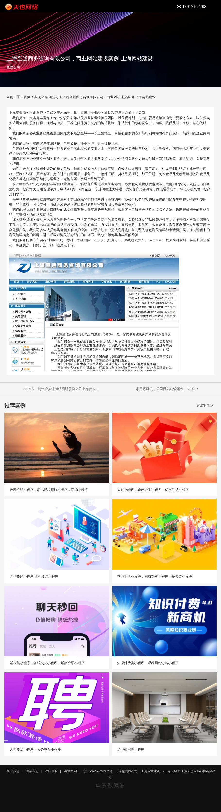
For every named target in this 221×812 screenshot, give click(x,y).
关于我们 (13, 771)
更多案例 (204, 406)
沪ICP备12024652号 (97, 771)
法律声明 (51, 771)
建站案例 (70, 771)
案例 (37, 97)
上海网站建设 (150, 771)
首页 (27, 97)
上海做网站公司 (126, 771)
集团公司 (13, 67)
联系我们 (32, 771)
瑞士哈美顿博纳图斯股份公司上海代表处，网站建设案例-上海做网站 (69, 389)
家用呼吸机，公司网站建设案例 (160, 389)
